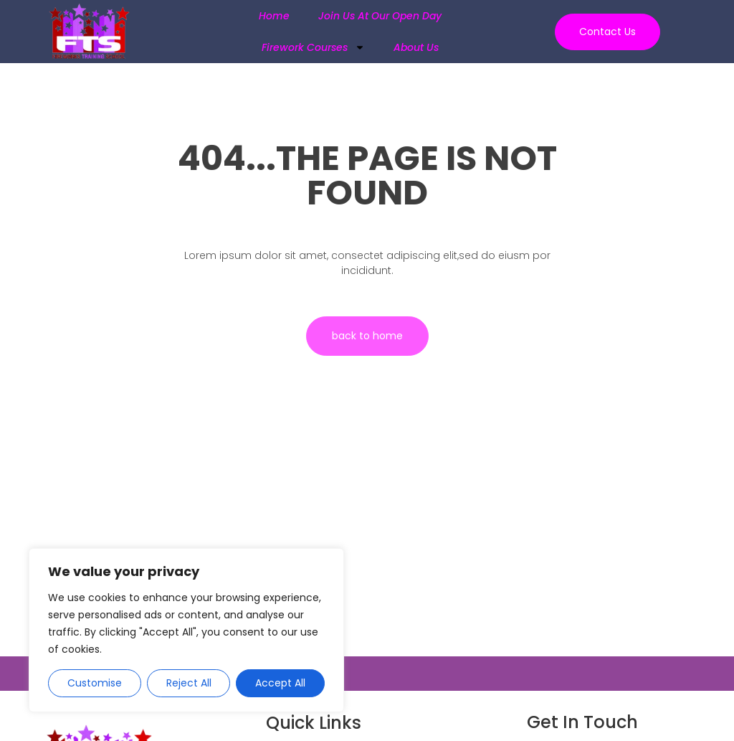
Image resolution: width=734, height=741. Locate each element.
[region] (186, 630)
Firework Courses (313, 47)
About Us (416, 47)
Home (274, 16)
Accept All (280, 683)
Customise (94, 683)
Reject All (188, 683)
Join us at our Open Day (380, 16)
